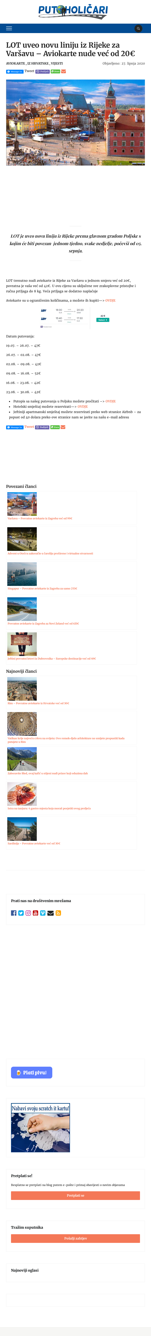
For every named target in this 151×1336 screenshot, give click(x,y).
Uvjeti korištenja (17, 1235)
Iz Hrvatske (38, 63)
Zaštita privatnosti (19, 1242)
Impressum (14, 1219)
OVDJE (111, 401)
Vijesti (57, 63)
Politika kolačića (17, 1250)
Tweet (29, 71)
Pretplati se (75, 985)
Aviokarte (15, 63)
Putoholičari (26, 1326)
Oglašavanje (14, 1227)
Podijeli (44, 71)
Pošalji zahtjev (75, 1028)
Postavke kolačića (131, 1317)
